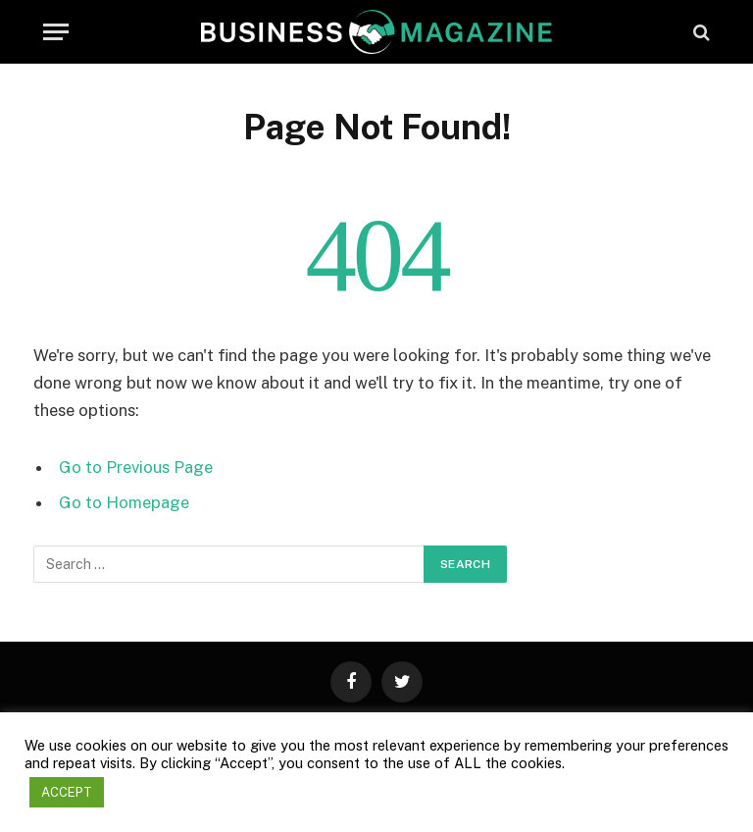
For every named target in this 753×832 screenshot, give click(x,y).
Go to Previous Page (136, 467)
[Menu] (56, 32)
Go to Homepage (124, 502)
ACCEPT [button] (66, 792)
